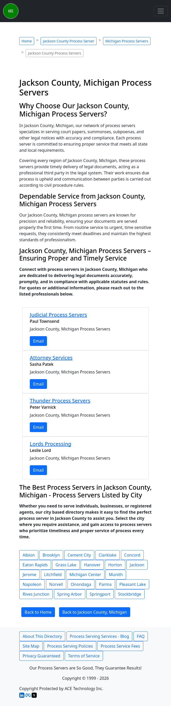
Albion (29, 555)
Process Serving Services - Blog (99, 636)
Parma (105, 584)
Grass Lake (65, 565)
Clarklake (107, 555)
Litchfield (53, 574)
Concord (132, 555)
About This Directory (42, 636)
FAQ (141, 636)
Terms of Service (84, 656)
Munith (116, 574)
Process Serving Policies (70, 646)
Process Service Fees (120, 646)
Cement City (79, 555)
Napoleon (32, 584)
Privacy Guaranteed (41, 656)
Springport (100, 594)
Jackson (137, 565)
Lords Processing (50, 443)
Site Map (31, 646)
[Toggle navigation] (161, 11)
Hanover (92, 565)
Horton (115, 565)
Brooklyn (51, 555)
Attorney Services (51, 357)
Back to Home (38, 612)
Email (38, 341)
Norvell (56, 584)
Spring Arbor (69, 594)
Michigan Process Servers (126, 41)
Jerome (29, 574)
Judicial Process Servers (58, 314)
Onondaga (81, 584)
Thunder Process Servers (60, 400)
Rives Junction (36, 594)
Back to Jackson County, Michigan (94, 612)
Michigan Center (85, 574)
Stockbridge (129, 594)
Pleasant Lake (132, 584)
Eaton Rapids (35, 565)
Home (27, 41)
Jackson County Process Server (68, 41)
